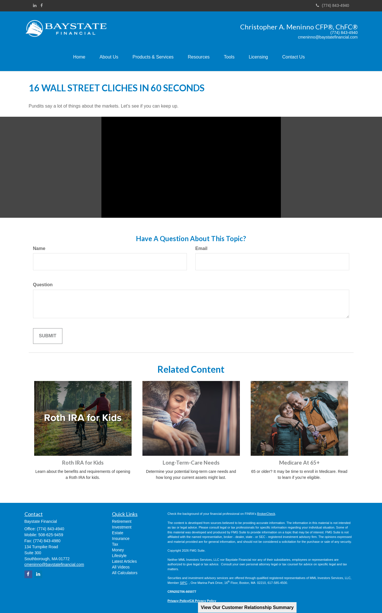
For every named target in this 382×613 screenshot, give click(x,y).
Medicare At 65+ (299, 462)
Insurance (120, 538)
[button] (108, 57)
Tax (115, 544)
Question (43, 284)
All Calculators (124, 572)
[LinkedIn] (34, 5)
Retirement (121, 521)
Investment (121, 527)
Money (118, 550)
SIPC (183, 582)
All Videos (121, 567)
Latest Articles (124, 561)
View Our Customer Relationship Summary (247, 607)
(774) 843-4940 (332, 5)
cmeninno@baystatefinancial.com (328, 37)
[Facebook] (41, 5)
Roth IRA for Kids (83, 462)
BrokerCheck (266, 513)
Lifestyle (119, 555)
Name (39, 248)
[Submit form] (47, 336)
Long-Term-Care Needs (191, 462)
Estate (117, 533)
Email (201, 248)
